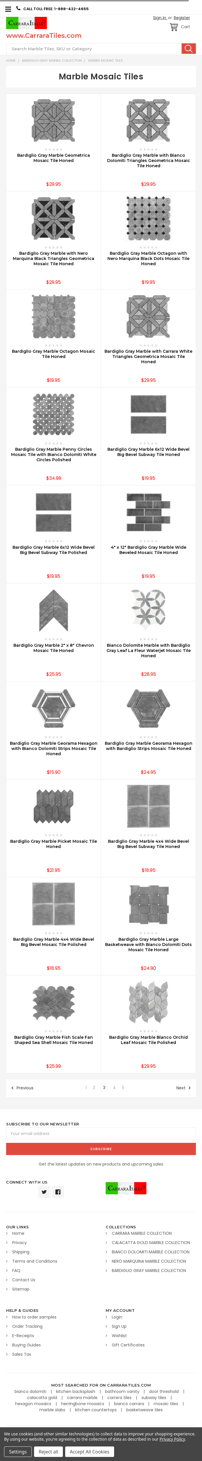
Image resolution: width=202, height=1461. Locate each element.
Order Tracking (27, 1326)
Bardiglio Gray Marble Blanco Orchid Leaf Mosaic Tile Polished (148, 1040)
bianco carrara (129, 1404)
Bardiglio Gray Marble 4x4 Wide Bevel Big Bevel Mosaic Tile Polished (53, 942)
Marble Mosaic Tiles (105, 60)
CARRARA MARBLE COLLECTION (142, 1233)
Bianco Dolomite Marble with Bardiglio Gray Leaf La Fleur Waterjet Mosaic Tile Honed (149, 650)
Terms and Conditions (34, 1261)
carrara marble (83, 1398)
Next (183, 1088)
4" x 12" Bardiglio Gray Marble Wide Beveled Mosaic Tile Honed (148, 550)
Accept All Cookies (89, 1451)
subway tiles (154, 1398)
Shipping (20, 1252)
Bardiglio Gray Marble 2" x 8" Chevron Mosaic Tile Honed (53, 648)
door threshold (164, 1391)
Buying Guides (26, 1345)
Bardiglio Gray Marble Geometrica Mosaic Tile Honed (53, 158)
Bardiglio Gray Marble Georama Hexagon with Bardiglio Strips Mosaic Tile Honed (148, 746)
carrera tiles (120, 1398)
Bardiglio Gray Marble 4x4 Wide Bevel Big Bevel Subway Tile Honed (148, 844)
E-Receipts (23, 1336)
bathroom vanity (123, 1391)
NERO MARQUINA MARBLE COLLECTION (149, 1261)
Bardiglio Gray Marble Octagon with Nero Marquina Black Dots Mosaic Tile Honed (148, 258)
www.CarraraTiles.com (43, 36)
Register (182, 18)
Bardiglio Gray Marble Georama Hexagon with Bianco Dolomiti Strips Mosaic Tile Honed (54, 748)
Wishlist (119, 1336)
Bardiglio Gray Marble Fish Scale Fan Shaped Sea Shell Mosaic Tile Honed (53, 1040)
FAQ (16, 1270)
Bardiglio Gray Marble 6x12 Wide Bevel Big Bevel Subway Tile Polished (54, 550)
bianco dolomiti (31, 1391)
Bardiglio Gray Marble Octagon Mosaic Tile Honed (53, 354)
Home (11, 60)
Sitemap (20, 1289)
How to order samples (34, 1317)
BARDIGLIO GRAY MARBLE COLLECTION (52, 60)
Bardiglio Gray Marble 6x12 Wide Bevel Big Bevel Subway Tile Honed (148, 452)
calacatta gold (42, 1398)
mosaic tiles (166, 1404)
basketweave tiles (144, 1410)
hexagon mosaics (33, 1404)
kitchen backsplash (76, 1391)
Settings (18, 1451)
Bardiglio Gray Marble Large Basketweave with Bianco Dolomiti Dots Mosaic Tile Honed (148, 944)
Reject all (48, 1451)
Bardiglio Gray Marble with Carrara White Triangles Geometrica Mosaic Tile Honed (148, 356)
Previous (22, 1088)
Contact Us (23, 1280)
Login (117, 1317)
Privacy (19, 1243)
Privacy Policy (172, 1439)
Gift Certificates (128, 1345)
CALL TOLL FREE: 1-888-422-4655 (52, 9)
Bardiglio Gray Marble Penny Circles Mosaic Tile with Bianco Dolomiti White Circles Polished (53, 454)
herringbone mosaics (83, 1404)
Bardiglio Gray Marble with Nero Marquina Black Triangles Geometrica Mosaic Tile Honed (53, 258)
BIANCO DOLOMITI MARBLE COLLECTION (150, 1252)
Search (189, 49)
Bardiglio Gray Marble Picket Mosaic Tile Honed (53, 844)
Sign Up (119, 1326)
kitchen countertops (96, 1410)
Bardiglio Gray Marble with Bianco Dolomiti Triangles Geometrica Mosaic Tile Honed (148, 160)
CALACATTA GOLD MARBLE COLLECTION (151, 1243)
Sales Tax (21, 1354)
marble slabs (52, 1410)
